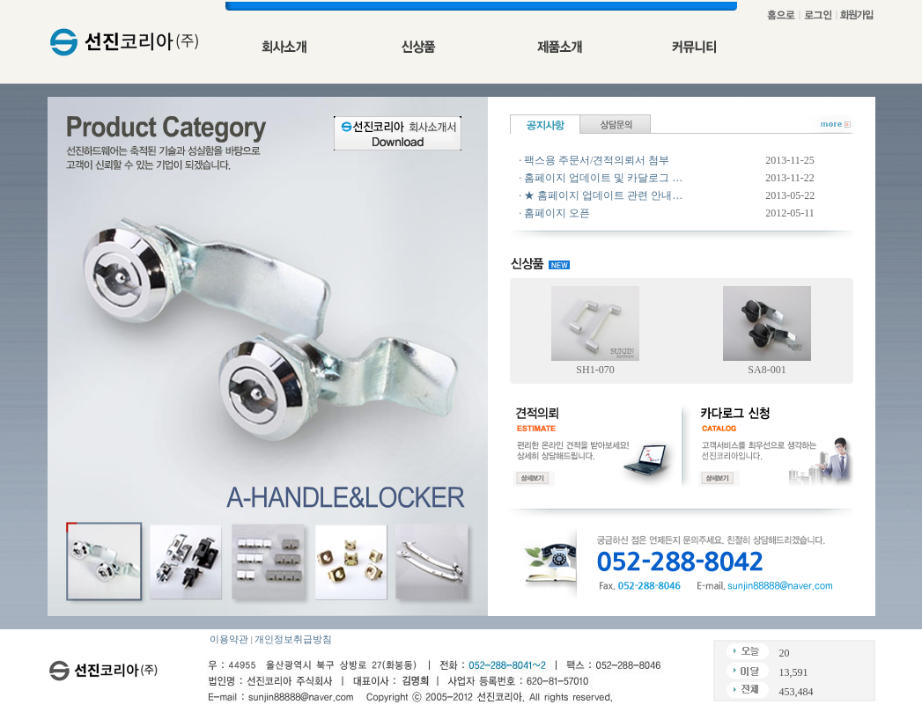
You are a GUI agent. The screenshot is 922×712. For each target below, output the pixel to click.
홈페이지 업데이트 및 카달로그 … (603, 178)
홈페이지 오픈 (557, 213)
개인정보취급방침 (293, 639)
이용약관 (229, 639)
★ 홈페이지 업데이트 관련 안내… (603, 195)
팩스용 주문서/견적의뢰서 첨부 (596, 160)
